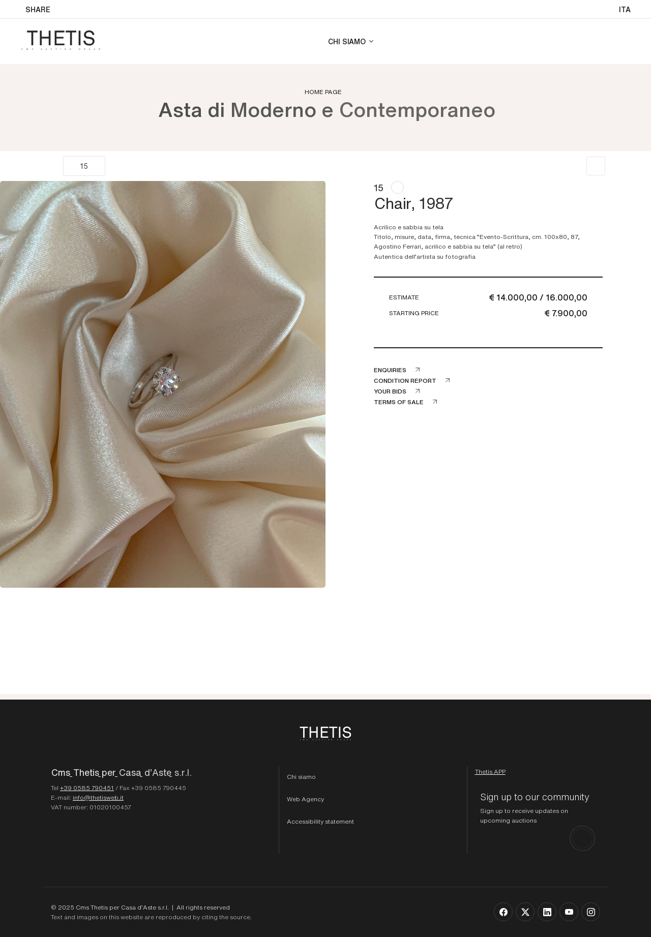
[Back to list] (595, 166)
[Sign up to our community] (538, 821)
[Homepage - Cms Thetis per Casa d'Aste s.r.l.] (161, 775)
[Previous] (52, 166)
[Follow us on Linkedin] (547, 911)
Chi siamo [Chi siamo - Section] (347, 41)
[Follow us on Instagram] (590, 911)
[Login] (624, 41)
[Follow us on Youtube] (568, 911)
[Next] (116, 166)
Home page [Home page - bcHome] (323, 91)
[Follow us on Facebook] (503, 911)
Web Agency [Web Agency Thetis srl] (305, 799)
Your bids (390, 391)
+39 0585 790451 (87, 787)
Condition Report (405, 380)
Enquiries (390, 370)
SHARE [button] (37, 9)
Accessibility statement (320, 821)
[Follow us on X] (525, 911)
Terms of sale (399, 402)
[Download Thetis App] (490, 771)
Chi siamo (301, 776)
